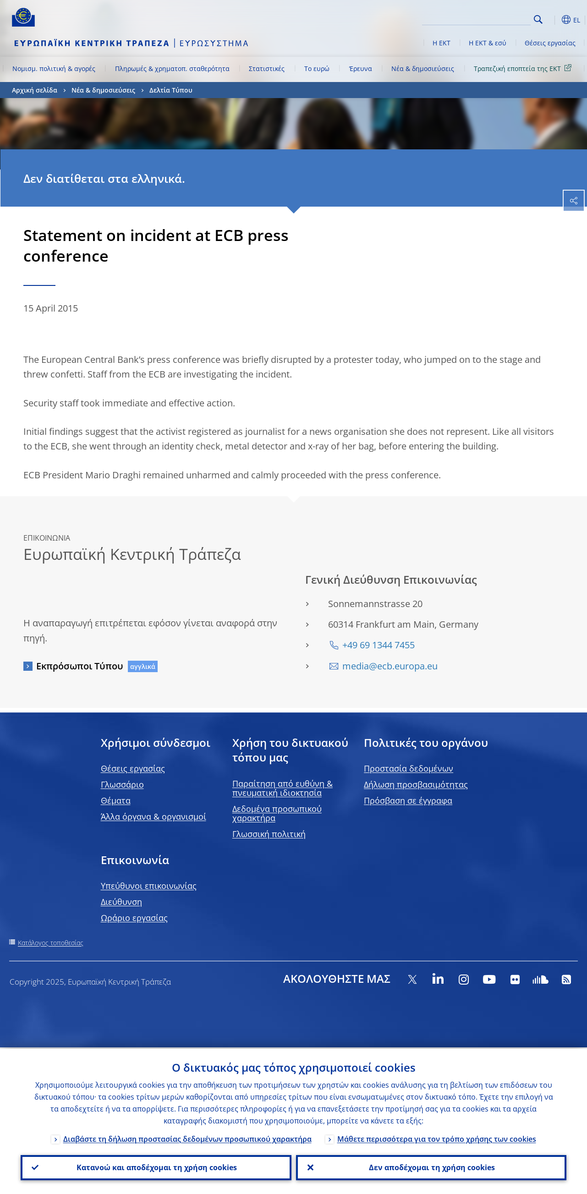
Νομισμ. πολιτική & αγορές (53, 68)
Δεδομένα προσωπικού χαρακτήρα (277, 813)
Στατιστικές (267, 68)
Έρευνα (360, 68)
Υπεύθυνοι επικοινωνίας (149, 885)
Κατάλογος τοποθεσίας (50, 942)
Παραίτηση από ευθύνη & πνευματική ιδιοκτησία (282, 788)
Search (538, 19)
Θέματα (116, 800)
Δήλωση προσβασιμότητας (416, 784)
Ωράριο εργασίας (134, 917)
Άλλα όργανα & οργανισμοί (153, 816)
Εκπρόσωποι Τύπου (79, 666)
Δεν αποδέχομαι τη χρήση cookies (431, 1167)
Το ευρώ (316, 68)
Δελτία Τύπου (170, 90)
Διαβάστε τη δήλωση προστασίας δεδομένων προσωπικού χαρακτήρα (187, 1138)
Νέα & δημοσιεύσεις (422, 68)
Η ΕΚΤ (441, 42)
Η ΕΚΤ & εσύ (487, 42)
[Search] (485, 18)
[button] (553, 19)
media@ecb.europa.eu (390, 666)
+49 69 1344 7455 (378, 645)
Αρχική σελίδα (34, 90)
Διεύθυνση (121, 901)
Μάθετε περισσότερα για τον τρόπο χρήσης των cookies (436, 1138)
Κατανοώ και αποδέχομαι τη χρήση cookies (156, 1167)
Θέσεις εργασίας (550, 42)
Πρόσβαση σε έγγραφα (408, 800)
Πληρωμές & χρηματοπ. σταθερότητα (172, 68)
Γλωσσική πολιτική (269, 833)
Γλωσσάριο (122, 784)
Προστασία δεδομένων (408, 768)
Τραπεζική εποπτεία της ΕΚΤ (524, 68)
